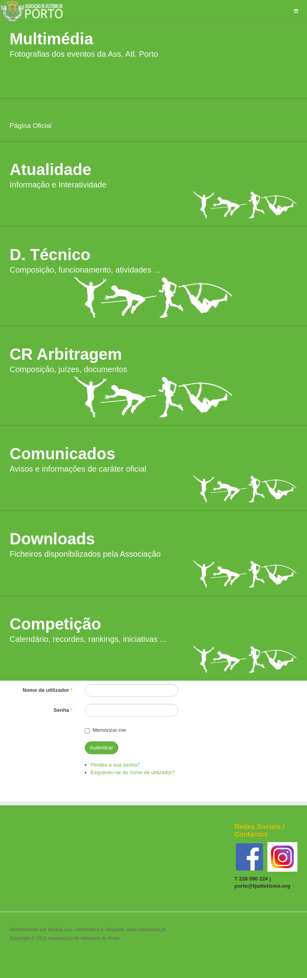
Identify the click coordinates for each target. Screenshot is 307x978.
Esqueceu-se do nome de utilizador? (133, 772)
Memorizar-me (105, 730)
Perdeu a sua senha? (115, 765)
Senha (63, 710)
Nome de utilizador (48, 690)
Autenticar (102, 748)
